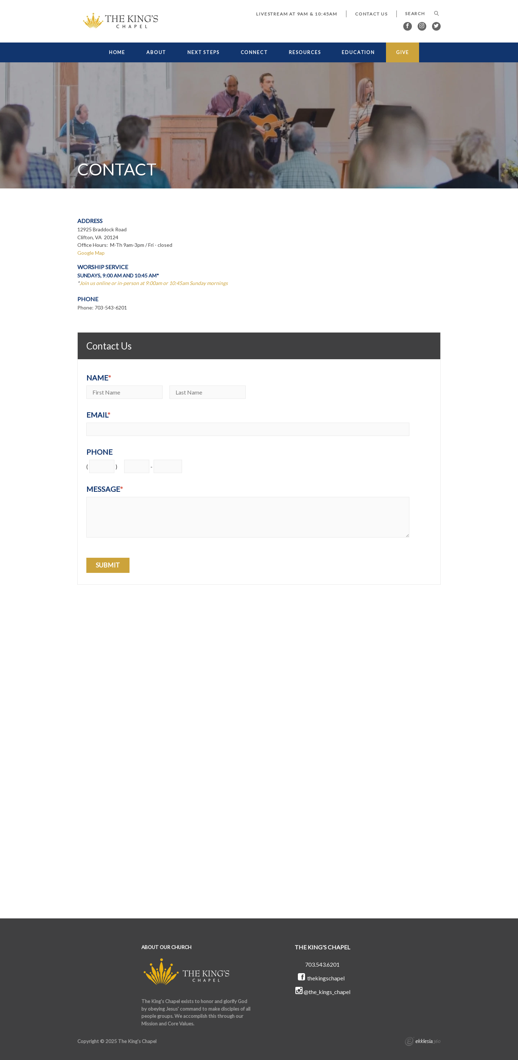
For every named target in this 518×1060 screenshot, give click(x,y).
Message (104, 489)
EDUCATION (358, 52)
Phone (99, 451)
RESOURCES (305, 52)
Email (98, 414)
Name (98, 377)
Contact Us (371, 14)
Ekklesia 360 (423, 1042)
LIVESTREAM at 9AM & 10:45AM (296, 14)
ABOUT (156, 52)
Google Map (91, 253)
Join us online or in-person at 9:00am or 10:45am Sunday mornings (154, 283)
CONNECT (254, 52)
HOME (117, 52)
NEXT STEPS (203, 52)
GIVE (402, 52)
